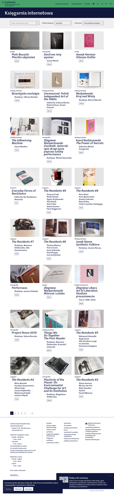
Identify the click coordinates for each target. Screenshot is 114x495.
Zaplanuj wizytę (76, 4)
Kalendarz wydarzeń (61, 4)
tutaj (33, 485)
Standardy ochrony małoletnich (70, 436)
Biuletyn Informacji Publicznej (92, 425)
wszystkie (63, 23)
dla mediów (68, 426)
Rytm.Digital (100, 491)
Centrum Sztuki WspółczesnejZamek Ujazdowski (12, 5)
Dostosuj (9, 489)
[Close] (110, 476)
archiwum (49, 441)
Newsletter (67, 424)
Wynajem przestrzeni (70, 428)
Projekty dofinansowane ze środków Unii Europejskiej (93, 436)
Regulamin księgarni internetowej (52, 435)
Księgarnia (50, 438)
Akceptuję (28, 489)
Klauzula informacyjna (92, 440)
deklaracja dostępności (71, 439)
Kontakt (49, 424)
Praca (66, 430)
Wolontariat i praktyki (71, 433)
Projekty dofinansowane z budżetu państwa (93, 431)
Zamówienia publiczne (92, 428)
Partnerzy (49, 432)
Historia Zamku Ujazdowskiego (51, 427)
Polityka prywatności (71, 441)
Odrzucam (18, 489)
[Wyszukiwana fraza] (23, 23)
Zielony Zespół (51, 430)
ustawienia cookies (52, 443)
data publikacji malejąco (93, 23)
